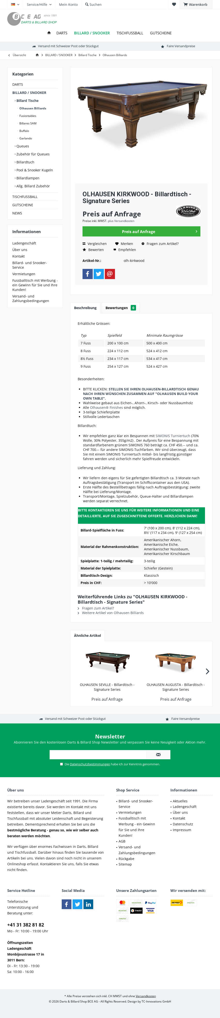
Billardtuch (24, 162)
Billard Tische (26, 100)
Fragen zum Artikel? (160, 243)
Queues (22, 146)
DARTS (17, 84)
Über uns (19, 249)
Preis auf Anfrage (159, 231)
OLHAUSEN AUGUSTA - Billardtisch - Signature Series (176, 687)
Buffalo (24, 131)
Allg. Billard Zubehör (32, 186)
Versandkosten (146, 996)
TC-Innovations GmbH (156, 1001)
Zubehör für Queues (32, 154)
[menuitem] (196, 4)
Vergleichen (95, 243)
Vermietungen (23, 274)
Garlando (25, 138)
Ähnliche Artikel (87, 635)
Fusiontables (27, 116)
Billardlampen (27, 178)
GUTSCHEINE (22, 205)
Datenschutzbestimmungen (90, 764)
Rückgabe (126, 858)
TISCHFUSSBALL (25, 196)
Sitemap (125, 864)
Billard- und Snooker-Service (29, 265)
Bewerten (93, 249)
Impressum (182, 830)
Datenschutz (183, 824)
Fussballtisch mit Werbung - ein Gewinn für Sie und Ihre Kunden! (35, 285)
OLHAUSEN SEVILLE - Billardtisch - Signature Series (107, 687)
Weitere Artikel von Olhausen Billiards (111, 612)
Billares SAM (28, 123)
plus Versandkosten (121, 221)
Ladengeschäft (24, 243)
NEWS (17, 213)
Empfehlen (124, 249)
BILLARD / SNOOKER (29, 92)
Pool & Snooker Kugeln (34, 170)
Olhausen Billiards (32, 108)
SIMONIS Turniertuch (173, 435)
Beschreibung (85, 307)
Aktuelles (180, 801)
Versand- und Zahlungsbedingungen (30, 298)
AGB (122, 841)
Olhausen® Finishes (106, 407)
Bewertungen (121, 308)
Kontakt (18, 256)
